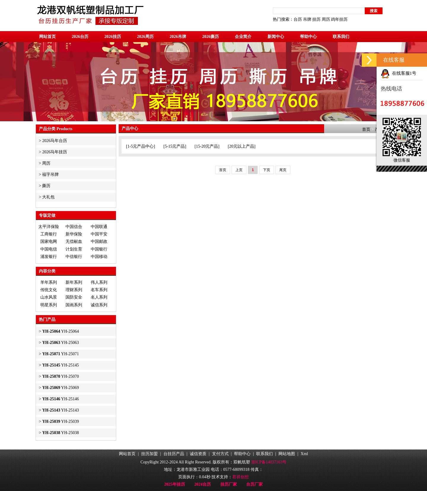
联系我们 (341, 36)
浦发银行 (48, 256)
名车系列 (99, 290)
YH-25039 (60, 421)
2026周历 (145, 36)
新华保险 (74, 234)
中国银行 (99, 249)
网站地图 (286, 454)
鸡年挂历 (339, 19)
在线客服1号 (398, 73)
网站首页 (47, 36)
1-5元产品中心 (141, 146)
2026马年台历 (54, 140)
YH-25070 (60, 376)
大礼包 (48, 197)
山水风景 (48, 297)
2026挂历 (112, 36)
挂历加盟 (149, 454)
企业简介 (243, 36)
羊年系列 (48, 282)
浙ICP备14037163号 (269, 462)
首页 (366, 129)
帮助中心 (308, 36)
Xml (304, 454)
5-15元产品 (175, 146)
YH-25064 (60, 331)
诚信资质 (198, 454)
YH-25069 (60, 387)
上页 (239, 170)
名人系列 (99, 297)
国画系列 (74, 305)
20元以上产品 (241, 146)
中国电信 (48, 249)
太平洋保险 (48, 226)
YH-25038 (60, 433)
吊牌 (307, 19)
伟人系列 (99, 282)
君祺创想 (240, 477)
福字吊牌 (50, 174)
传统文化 (48, 290)
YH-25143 (60, 410)
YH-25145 (60, 365)
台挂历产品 (173, 454)
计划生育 (74, 249)
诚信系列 (99, 305)
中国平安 (99, 234)
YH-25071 (60, 354)
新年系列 (74, 282)
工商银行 (48, 234)
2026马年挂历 (54, 152)
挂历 (316, 19)
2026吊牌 (178, 36)
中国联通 (99, 226)
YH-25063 (60, 342)
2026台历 (80, 36)
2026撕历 (210, 36)
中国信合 (74, 226)
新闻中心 (275, 36)
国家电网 (48, 241)
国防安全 (74, 297)
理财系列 (74, 290)
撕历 (46, 186)
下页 (266, 170)
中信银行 (74, 256)
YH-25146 (60, 399)
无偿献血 (74, 241)
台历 (298, 19)
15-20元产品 (207, 146)
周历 (326, 19)
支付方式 (220, 454)
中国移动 (99, 256)
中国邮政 (99, 241)
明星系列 (48, 305)
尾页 (282, 170)
